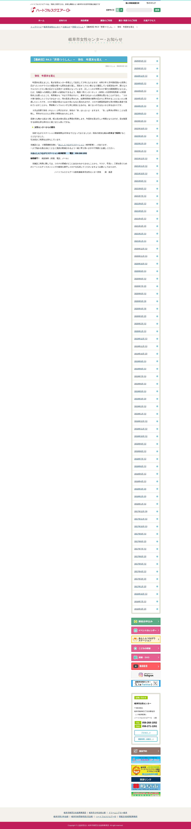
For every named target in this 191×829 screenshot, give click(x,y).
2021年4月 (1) (140, 219)
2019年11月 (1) (140, 346)
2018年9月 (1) (140, 444)
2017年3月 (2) (140, 579)
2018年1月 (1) (140, 504)
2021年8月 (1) (140, 189)
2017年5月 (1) (140, 564)
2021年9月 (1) (140, 181)
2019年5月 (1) (140, 391)
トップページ (36, 27)
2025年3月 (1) (140, 68)
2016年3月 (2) (140, 609)
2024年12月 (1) (140, 76)
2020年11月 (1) (140, 256)
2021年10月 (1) (140, 174)
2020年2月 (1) (140, 324)
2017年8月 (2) (140, 541)
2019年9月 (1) (140, 361)
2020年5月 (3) (140, 301)
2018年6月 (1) (140, 466)
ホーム (41, 20)
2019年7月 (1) (140, 376)
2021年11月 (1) (140, 166)
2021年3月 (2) (140, 226)
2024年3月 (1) (140, 98)
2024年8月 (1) (140, 83)
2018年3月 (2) (140, 489)
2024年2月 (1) (140, 106)
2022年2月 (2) (140, 144)
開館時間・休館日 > (145, 739)
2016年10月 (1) (140, 594)
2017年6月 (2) (140, 556)
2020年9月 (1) (140, 271)
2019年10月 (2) (140, 354)
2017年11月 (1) (140, 519)
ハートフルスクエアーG (106, 816)
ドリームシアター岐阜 (118, 813)
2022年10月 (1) (140, 128)
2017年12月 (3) (140, 511)
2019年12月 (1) (140, 339)
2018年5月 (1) (140, 474)
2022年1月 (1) (140, 151)
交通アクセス (149, 20)
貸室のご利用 (106, 20)
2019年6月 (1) (140, 384)
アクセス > (145, 733)
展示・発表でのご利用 (127, 20)
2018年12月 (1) (140, 421)
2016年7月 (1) (140, 601)
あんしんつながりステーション (71, 145)
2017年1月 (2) (140, 586)
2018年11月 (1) (140, 429)
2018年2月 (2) (140, 496)
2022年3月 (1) (140, 136)
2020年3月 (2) (140, 316)
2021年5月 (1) (140, 211)
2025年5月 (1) (140, 61)
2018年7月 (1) (140, 459)
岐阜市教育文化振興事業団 (75, 813)
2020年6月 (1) (140, 294)
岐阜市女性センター (52, 27)
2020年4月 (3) (140, 309)
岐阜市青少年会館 (61, 816)
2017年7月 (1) (140, 549)
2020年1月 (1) (140, 331)
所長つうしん (77, 27)
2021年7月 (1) (140, 196)
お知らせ (62, 20)
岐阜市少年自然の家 (97, 813)
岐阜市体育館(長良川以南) (82, 816)
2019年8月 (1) (140, 369)
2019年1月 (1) (140, 414)
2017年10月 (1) (140, 526)
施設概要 (84, 20)
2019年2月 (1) (140, 406)
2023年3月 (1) (140, 121)
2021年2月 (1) (140, 234)
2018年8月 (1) (140, 451)
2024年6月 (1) (140, 91)
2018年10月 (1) (140, 436)
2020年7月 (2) (140, 286)
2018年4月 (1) (140, 481)
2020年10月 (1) (140, 264)
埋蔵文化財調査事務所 (128, 816)
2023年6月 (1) (140, 113)
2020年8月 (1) (140, 279)
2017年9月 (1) (140, 534)
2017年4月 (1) (140, 571)
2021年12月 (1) (140, 159)
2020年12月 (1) (140, 249)
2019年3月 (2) (140, 399)
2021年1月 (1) (140, 241)
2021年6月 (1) (140, 204)
